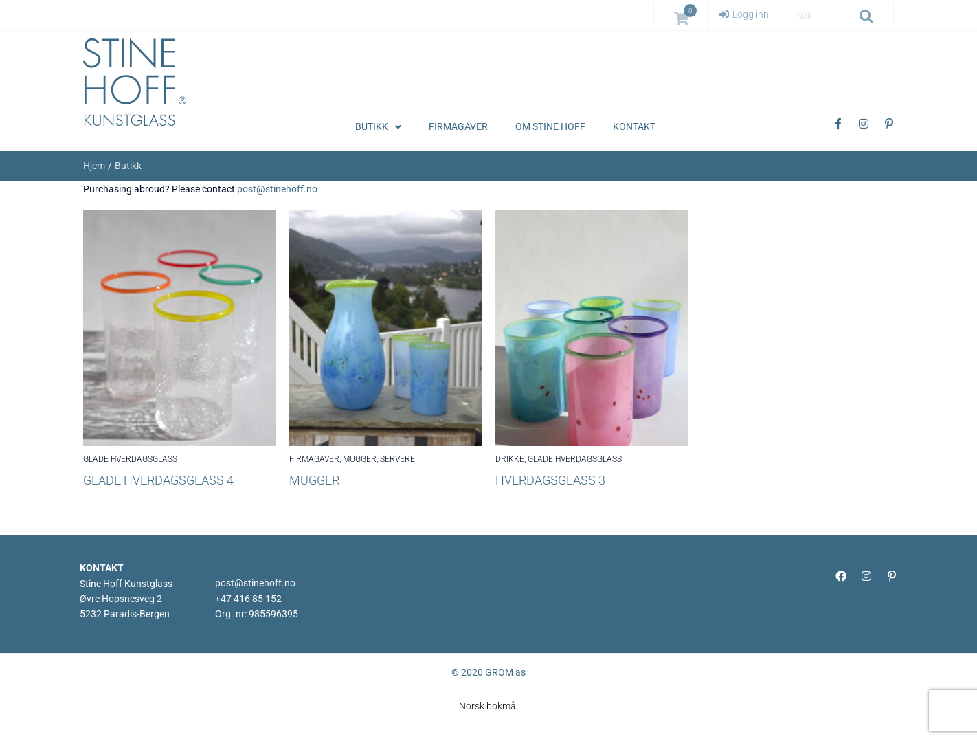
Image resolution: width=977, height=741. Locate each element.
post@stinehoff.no (277, 189)
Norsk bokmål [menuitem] (488, 705)
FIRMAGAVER (314, 459)
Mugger (314, 480)
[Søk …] (822, 16)
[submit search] (866, 16)
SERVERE (397, 459)
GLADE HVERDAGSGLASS (130, 459)
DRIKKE (509, 459)
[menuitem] (488, 706)
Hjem (94, 165)
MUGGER (360, 459)
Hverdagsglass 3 (550, 480)
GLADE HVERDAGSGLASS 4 (158, 480)
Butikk (128, 165)
